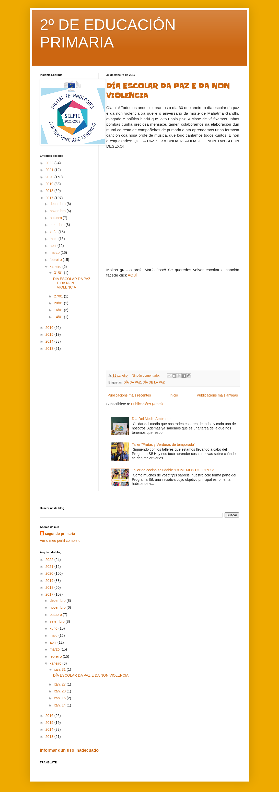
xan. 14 (60, 705)
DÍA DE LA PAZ (154, 382)
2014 (49, 341)
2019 (49, 184)
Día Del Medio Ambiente (151, 419)
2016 (49, 328)
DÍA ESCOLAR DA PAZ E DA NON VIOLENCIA (71, 283)
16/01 (59, 310)
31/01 (59, 273)
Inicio (174, 395)
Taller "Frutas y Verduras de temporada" (163, 444)
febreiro (56, 260)
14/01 (59, 317)
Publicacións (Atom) (147, 404)
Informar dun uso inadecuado (69, 750)
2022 (49, 163)
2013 (49, 348)
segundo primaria (60, 534)
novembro (58, 211)
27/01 (59, 296)
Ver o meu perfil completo (60, 540)
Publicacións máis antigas (217, 395)
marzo (55, 252)
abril (53, 246)
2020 (49, 177)
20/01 (59, 303)
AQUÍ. (133, 275)
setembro (57, 225)
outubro (56, 218)
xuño (54, 232)
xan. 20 (60, 691)
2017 (49, 198)
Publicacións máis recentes (129, 395)
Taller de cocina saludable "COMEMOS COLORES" (173, 470)
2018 (49, 191)
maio (54, 239)
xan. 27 (60, 684)
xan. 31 (60, 669)
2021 (49, 170)
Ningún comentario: (146, 375)
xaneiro (56, 267)
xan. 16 (60, 698)
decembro (58, 204)
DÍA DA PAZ (132, 382)
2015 (49, 334)
